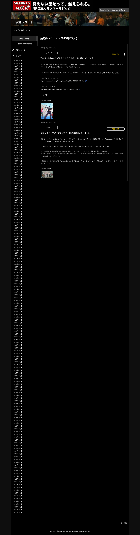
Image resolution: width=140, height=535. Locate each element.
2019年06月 (18, 292)
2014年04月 (18, 465)
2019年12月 (18, 275)
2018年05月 (18, 328)
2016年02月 (18, 404)
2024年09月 (18, 116)
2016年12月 (18, 376)
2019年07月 (18, 289)
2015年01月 (18, 440)
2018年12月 (18, 309)
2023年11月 (18, 144)
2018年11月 (18, 312)
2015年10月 (18, 415)
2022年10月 (18, 180)
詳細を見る (115, 54)
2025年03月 (18, 100)
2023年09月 (18, 150)
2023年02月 (18, 169)
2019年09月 (18, 284)
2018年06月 (18, 326)
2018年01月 (18, 339)
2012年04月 (18, 512)
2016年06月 (18, 392)
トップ (16, 30)
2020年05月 (18, 261)
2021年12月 (18, 208)
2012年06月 (18, 510)
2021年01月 (18, 239)
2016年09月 (18, 384)
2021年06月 (18, 225)
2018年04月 (18, 331)
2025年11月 (18, 77)
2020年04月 (18, 264)
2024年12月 (18, 108)
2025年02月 (18, 102)
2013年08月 (18, 487)
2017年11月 (18, 345)
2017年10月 (18, 348)
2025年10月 (18, 80)
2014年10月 (18, 448)
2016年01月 (18, 406)
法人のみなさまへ (105, 10)
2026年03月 (18, 66)
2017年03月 (18, 367)
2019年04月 (18, 298)
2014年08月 (18, 454)
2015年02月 (18, 437)
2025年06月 (18, 91)
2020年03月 (18, 267)
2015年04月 (18, 431)
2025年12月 (18, 74)
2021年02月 (18, 236)
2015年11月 (18, 412)
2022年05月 (18, 194)
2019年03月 (18, 300)
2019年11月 (18, 278)
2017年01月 (18, 373)
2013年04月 (18, 493)
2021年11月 (18, 211)
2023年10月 (18, 147)
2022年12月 (18, 175)
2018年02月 (18, 337)
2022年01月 (18, 206)
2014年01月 (18, 473)
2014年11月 (18, 445)
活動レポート (24, 39)
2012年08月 (18, 507)
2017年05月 (18, 362)
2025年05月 (18, 94)
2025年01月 (18, 105)
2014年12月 (18, 443)
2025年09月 (18, 83)
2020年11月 (18, 245)
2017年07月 (18, 356)
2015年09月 (18, 417)
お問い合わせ (123, 10)
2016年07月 (18, 390)
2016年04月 (18, 398)
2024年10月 (18, 113)
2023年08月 (18, 152)
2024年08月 (18, 119)
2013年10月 (18, 482)
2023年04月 (18, 164)
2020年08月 (18, 253)
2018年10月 (18, 314)
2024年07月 (18, 122)
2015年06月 (18, 426)
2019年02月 (18, 303)
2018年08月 (18, 320)
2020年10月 (18, 247)
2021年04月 (18, 231)
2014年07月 (18, 457)
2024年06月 (18, 125)
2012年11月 (18, 504)
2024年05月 (18, 127)
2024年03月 (18, 133)
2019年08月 (18, 286)
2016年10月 (18, 381)
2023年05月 (18, 161)
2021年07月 (18, 222)
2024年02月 (18, 136)
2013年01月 (18, 498)
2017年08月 (18, 353)
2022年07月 (18, 189)
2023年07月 (18, 155)
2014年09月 (18, 451)
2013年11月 (18, 479)
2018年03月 (18, 334)
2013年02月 (18, 496)
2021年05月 (18, 228)
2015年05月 (18, 429)
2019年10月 (18, 281)
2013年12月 (18, 476)
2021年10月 (18, 214)
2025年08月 (18, 86)
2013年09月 (18, 485)
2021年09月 (18, 217)
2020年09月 (18, 250)
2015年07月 (18, 423)
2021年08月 (18, 220)
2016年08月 (18, 387)
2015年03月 (18, 434)
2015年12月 (18, 409)
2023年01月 (18, 172)
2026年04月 (18, 63)
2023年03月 (18, 166)
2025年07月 (18, 88)
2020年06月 (18, 259)
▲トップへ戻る (122, 523)
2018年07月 (18, 323)
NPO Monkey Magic (69, 531)
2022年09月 (18, 183)
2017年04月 (18, 365)
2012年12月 (18, 501)
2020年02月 (18, 270)
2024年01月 (18, 139)
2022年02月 (18, 203)
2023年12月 (18, 141)
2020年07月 (18, 256)
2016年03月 (18, 401)
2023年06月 (18, 158)
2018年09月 (18, 317)
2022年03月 (18, 200)
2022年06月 (18, 192)
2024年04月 (18, 130)
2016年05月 (18, 395)
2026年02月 (18, 69)
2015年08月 (18, 420)
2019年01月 (18, 306)
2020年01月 (18, 272)
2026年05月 (18, 60)
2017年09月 (18, 351)
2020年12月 (18, 242)
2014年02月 (18, 471)
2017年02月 (18, 370)
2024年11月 (18, 111)
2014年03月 (18, 468)
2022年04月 (18, 197)
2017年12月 (18, 342)
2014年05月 (18, 462)
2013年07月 (18, 490)
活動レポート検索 (25, 44)
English (115, 10)
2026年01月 (18, 72)
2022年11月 (18, 178)
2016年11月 (18, 378)
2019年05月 (18, 295)
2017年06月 (18, 359)
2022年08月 (18, 186)
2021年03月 (18, 233)
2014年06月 (18, 459)
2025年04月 (18, 97)
